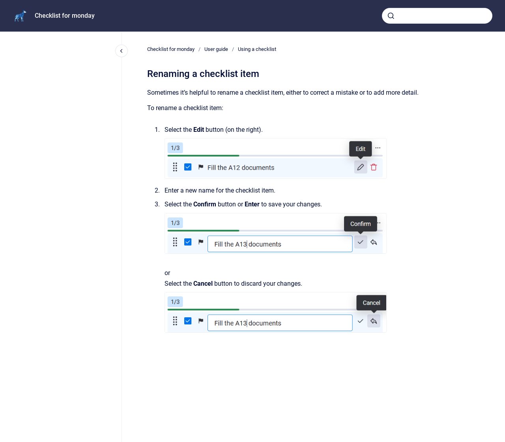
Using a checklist (257, 49)
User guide (216, 49)
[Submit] (391, 15)
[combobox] (437, 15)
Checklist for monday (65, 15)
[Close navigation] (121, 51)
